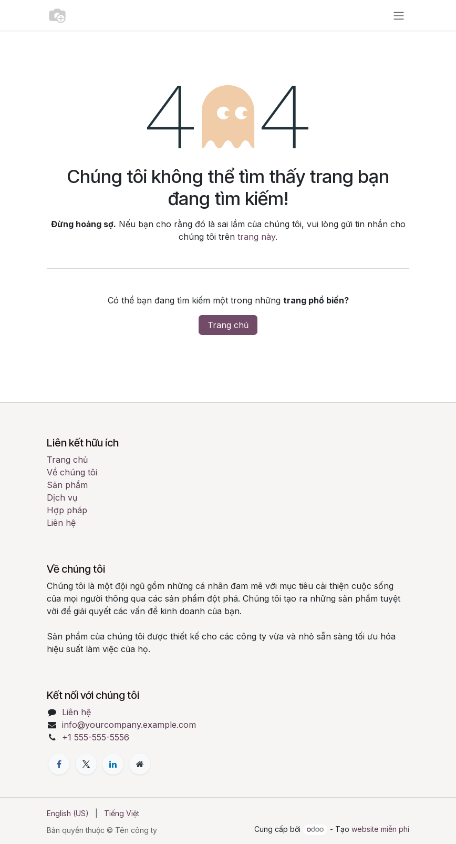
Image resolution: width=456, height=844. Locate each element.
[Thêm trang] (139, 764)
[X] (86, 764)
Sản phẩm (67, 485)
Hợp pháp (67, 510)
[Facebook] (58, 764)
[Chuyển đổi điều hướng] (398, 15)
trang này (256, 236)
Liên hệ (61, 522)
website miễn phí (380, 829)
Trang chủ (228, 325)
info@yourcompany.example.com (129, 724)
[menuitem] (68, 813)
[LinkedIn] (112, 764)
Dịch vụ (62, 497)
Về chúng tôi (72, 472)
